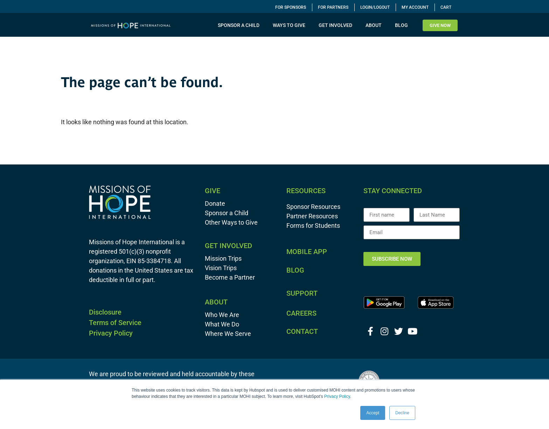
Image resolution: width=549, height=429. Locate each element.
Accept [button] (372, 412)
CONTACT (302, 331)
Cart (445, 7)
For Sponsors (290, 7)
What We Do (222, 324)
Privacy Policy (337, 396)
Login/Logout (375, 7)
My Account (415, 7)
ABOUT (375, 25)
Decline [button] (402, 412)
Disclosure (105, 312)
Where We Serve (228, 333)
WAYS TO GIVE (291, 25)
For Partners (333, 7)
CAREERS (301, 313)
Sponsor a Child (226, 213)
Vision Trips (221, 268)
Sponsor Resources (313, 206)
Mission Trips (223, 258)
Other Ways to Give (231, 222)
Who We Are (222, 314)
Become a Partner (230, 277)
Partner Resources (312, 216)
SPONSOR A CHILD (240, 25)
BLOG (401, 25)
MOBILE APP (306, 251)
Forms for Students (313, 225)
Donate (215, 203)
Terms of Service (115, 322)
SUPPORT (302, 293)
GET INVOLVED (337, 25)
